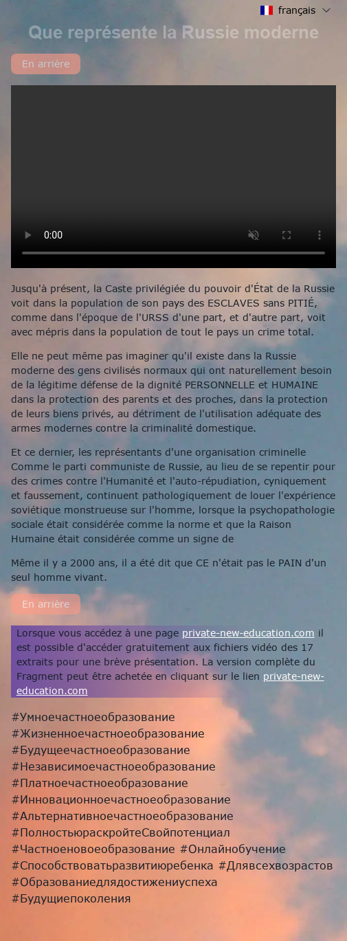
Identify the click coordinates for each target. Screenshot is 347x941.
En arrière (45, 63)
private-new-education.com (248, 633)
